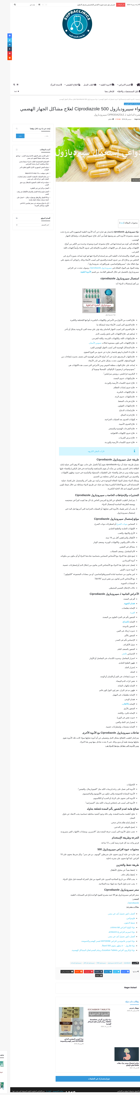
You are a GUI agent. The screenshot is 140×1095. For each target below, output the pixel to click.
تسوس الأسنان (88, 343)
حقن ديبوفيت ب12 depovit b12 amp (29, 173)
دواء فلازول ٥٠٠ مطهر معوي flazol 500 (111, 945)
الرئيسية (131, 99)
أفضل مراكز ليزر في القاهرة (32, 188)
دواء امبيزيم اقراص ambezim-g (114, 932)
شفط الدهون (122, 923)
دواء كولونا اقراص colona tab (115, 927)
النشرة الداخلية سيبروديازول (107, 963)
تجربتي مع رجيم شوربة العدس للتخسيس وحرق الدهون (89, 5)
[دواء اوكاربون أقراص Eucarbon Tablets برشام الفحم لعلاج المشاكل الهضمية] (91, 1012)
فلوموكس (123, 918)
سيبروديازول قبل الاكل (81, 963)
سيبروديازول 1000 (93, 963)
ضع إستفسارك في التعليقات (92, 1079)
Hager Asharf (131, 119)
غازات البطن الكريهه (88, 451)
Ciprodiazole (125, 903)
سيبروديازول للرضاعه (68, 963)
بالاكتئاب (118, 704)
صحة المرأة (48, 85)
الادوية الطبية (100, 85)
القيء (125, 612)
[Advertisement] (70, 61)
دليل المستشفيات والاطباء (121, 91)
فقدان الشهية (122, 603)
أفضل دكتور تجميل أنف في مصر (114, 913)
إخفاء (114, 223)
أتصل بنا (41, 1091)
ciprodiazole (120, 963)
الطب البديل (82, 85)
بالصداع (118, 622)
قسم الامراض (118, 85)
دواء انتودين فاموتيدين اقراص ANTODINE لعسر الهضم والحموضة (101, 941)
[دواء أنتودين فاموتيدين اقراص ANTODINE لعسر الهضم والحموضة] (64, 1022)
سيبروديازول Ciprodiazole (93, 268)
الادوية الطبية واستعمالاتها (119, 99)
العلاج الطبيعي (66, 85)
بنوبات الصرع (114, 524)
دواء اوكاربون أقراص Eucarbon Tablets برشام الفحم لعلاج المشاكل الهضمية (96, 950)
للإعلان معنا (102, 91)
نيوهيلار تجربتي (126, 1008)
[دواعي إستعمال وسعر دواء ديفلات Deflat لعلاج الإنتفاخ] (119, 1054)
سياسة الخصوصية (50, 1091)
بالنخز (117, 654)
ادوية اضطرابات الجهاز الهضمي (100, 99)
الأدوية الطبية (78, 272)
